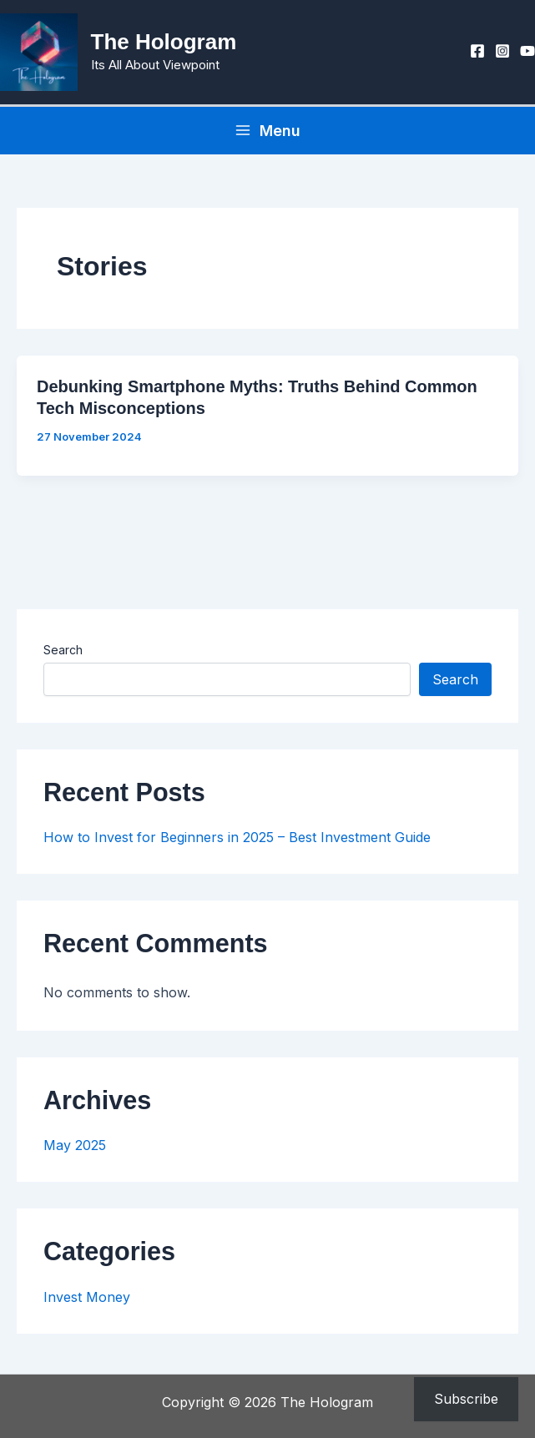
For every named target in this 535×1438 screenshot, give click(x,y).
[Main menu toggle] (267, 136)
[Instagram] (502, 54)
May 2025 (74, 1151)
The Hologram (170, 45)
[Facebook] (477, 54)
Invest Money (86, 1302)
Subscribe (466, 1398)
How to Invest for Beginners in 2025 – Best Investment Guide (237, 843)
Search (63, 655)
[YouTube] (527, 54)
